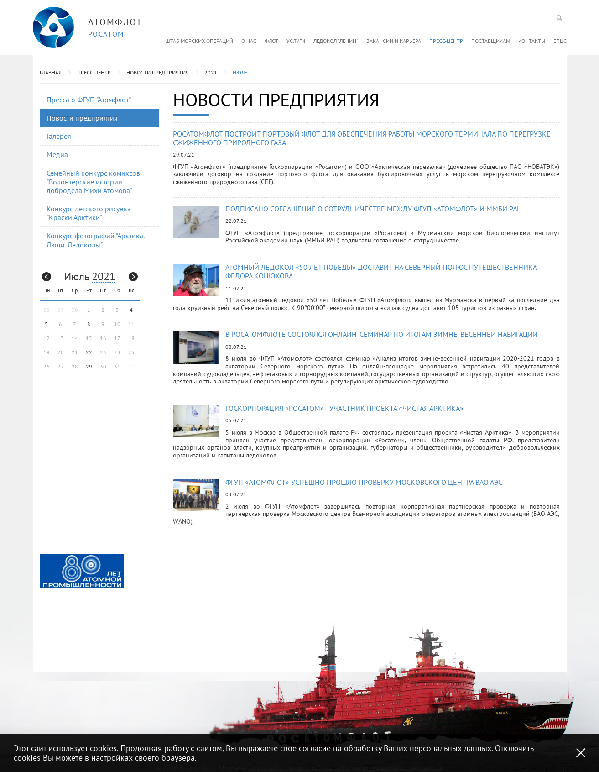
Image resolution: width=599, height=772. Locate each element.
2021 (210, 72)
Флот (271, 40)
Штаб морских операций (199, 40)
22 (89, 352)
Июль (240, 72)
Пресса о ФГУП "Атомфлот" (89, 99)
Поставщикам (490, 40)
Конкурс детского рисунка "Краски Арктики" (89, 213)
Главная (51, 72)
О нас (248, 40)
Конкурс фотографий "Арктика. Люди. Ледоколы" (96, 240)
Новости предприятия (157, 72)
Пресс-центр (446, 40)
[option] (82, 571)
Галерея (59, 136)
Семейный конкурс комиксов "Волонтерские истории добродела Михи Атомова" (93, 181)
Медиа (57, 154)
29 (89, 366)
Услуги (295, 40)
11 (131, 323)
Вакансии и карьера (393, 40)
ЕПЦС (560, 40)
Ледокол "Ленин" (335, 40)
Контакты (531, 40)
